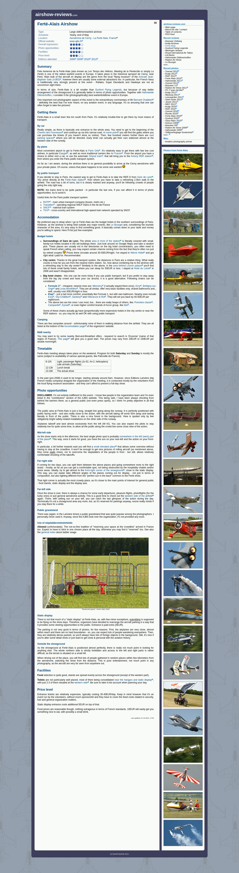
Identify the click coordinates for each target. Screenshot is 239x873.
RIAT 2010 (170, 109)
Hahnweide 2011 (173, 81)
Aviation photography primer (178, 141)
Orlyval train (95, 156)
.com (56, 14)
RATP (46, 202)
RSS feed (169, 34)
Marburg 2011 (172, 95)
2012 (94, 59)
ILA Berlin (169, 55)
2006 (72, 59)
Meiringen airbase (173, 50)
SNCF (46, 207)
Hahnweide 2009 (173, 130)
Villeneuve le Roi (96, 297)
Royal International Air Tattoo (179, 53)
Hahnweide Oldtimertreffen (178, 57)
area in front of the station (106, 241)
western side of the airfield (138, 496)
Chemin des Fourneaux (49, 132)
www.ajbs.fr (76, 41)
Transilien (48, 204)
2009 (79, 59)
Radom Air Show (173, 60)
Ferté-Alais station (74, 179)
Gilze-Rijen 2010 (173, 120)
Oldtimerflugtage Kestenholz (178, 132)
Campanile (53, 305)
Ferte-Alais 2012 (173, 78)
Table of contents (173, 32)
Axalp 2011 (170, 92)
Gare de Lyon (144, 177)
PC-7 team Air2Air (173, 90)
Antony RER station (141, 156)
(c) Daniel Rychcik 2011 (119, 854)
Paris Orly (93, 150)
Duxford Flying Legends (108, 89)
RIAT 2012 (170, 76)
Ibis (126, 305)
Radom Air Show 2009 (176, 127)
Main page (170, 27)
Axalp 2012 (170, 74)
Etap (50, 294)
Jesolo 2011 (171, 102)
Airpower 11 (171, 85)
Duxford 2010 (171, 118)
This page (63, 339)
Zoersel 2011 (171, 83)
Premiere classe (143, 302)
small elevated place (104, 446)
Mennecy (97, 286)
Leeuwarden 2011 (173, 97)
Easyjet (63, 153)
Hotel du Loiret (142, 268)
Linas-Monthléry (68, 288)
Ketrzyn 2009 (171, 123)
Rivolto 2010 (171, 113)
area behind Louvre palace (127, 265)
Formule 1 (53, 286)
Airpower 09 (171, 125)
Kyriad (65, 305)
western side (80, 682)
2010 (86, 59)
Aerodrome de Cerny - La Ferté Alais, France (93, 38)
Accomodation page (74, 326)
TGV (45, 210)
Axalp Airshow (172, 43)
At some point (110, 132)
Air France (116, 153)
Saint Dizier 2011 (173, 99)
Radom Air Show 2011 (176, 88)
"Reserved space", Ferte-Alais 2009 (96, 574)
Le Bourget (117, 224)
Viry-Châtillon (62, 297)
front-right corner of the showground (104, 470)
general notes (48, 532)
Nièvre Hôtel (137, 252)
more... (166, 65)
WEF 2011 (170, 104)
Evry (138, 286)
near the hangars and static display (133, 680)
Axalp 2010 (170, 106)
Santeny (76, 297)
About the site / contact (176, 29)
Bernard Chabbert (143, 100)
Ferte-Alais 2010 (173, 116)
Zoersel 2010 (171, 111)
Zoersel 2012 (171, 71)
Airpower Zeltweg (173, 41)
